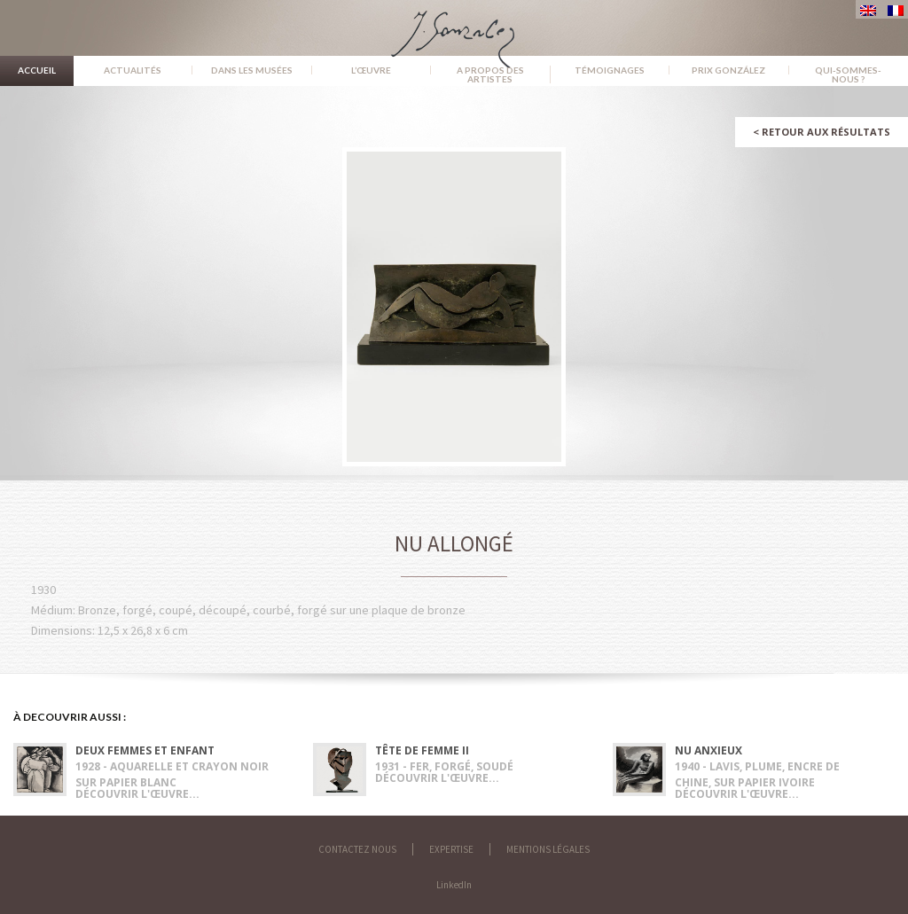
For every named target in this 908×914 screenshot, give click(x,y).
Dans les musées (252, 70)
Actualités (132, 70)
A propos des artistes (490, 74)
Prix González (728, 70)
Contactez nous (357, 849)
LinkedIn (454, 885)
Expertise (451, 849)
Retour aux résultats (821, 131)
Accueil (37, 70)
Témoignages (610, 70)
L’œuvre (371, 70)
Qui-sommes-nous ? (848, 74)
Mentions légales (548, 849)
